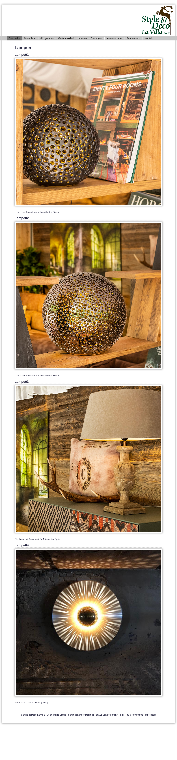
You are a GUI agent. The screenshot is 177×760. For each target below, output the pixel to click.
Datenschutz (133, 38)
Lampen (82, 38)
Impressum (150, 715)
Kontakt (149, 38)
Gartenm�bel (66, 38)
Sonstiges (96, 38)
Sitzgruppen (47, 38)
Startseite (14, 38)
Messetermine (114, 38)
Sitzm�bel (30, 38)
